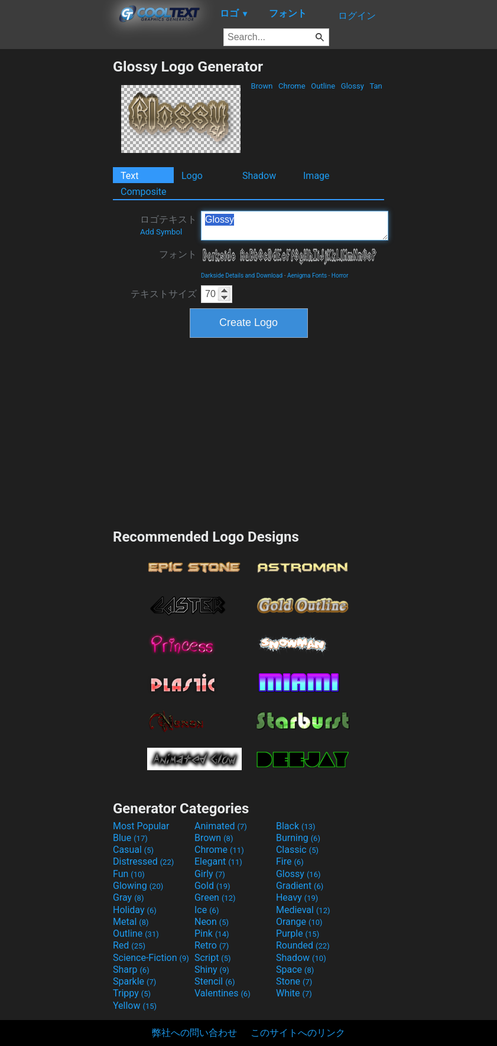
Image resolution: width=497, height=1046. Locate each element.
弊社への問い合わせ (194, 1032)
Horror (340, 275)
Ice (206, 909)
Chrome (292, 86)
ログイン (357, 15)
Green (215, 897)
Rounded (303, 945)
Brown (261, 86)
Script (212, 957)
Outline (323, 86)
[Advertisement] (56, 235)
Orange (299, 921)
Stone (294, 981)
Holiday (135, 909)
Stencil (214, 981)
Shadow (259, 175)
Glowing (138, 885)
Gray (128, 897)
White (294, 993)
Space (295, 969)
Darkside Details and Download (241, 275)
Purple (297, 933)
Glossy (352, 86)
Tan (376, 86)
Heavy (297, 897)
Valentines (222, 993)
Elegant (218, 861)
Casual (133, 849)
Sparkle (134, 981)
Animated (220, 826)
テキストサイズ (164, 293)
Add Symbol (161, 231)
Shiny (211, 969)
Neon (211, 921)
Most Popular (141, 826)
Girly (209, 873)
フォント (178, 254)
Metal (131, 921)
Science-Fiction (151, 957)
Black (296, 826)
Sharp (131, 969)
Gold (212, 885)
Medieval (303, 909)
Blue (130, 837)
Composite (144, 191)
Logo (192, 175)
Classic (297, 849)
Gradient (299, 885)
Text (129, 175)
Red (129, 945)
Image (316, 175)
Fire (290, 861)
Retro (211, 945)
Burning (298, 837)
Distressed (143, 861)
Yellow (135, 1005)
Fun (129, 873)
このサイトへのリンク (298, 1032)
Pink (211, 933)
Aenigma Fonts (307, 275)
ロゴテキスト (168, 225)
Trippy (132, 993)
